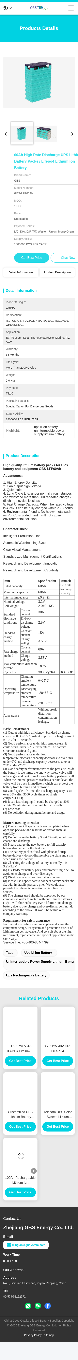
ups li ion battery (38, 959)
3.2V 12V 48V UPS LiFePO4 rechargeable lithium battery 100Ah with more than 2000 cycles (57, 1055)
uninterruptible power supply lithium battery (41, 968)
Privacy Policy (33, 1341)
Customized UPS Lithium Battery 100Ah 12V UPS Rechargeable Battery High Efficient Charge (20, 1121)
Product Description (57, 272)
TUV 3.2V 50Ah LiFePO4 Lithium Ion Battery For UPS (20, 1055)
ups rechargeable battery (26, 982)
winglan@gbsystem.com (25, 1251)
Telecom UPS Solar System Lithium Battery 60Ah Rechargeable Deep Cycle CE (57, 1121)
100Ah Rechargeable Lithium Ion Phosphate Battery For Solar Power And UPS (20, 1187)
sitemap (49, 1341)
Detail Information (21, 272)
